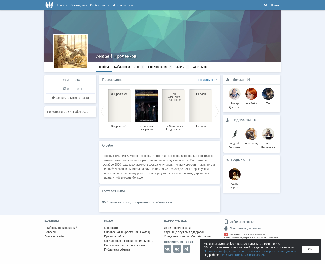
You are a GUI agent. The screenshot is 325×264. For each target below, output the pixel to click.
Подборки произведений (60, 227)
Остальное (201, 66)
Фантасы (201, 126)
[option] (119, 108)
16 (248, 79)
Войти (275, 5)
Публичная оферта (117, 249)
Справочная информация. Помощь (128, 232)
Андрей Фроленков (116, 56)
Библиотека (122, 66)
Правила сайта (114, 236)
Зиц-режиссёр (119, 126)
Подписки (238, 160)
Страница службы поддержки (184, 232)
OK (310, 249)
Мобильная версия (239, 221)
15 (255, 120)
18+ (226, 234)
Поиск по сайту (54, 236)
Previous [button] (103, 111)
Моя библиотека (123, 5)
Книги (62, 5)
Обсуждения (78, 5)
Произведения (113, 79)
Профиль (104, 66)
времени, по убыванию (154, 202)
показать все (206, 79)
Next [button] (217, 111)
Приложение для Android (243, 228)
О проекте (111, 227)
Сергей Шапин (201, 236)
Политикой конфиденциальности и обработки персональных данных (250, 251)
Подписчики (241, 120)
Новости (50, 232)
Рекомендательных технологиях (243, 255)
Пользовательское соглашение (125, 245)
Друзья (238, 79)
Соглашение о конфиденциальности (128, 240)
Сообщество (99, 5)
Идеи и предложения (178, 227)
